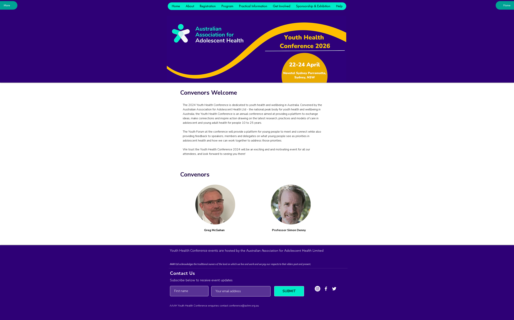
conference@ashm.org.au (244, 305)
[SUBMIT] (289, 291)
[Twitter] (334, 288)
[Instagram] (317, 288)
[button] (190, 6)
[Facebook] (326, 288)
